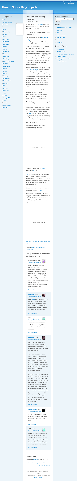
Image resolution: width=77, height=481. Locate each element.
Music (5, 73)
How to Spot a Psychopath (19, 7)
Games (5, 46)
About (63, 3)
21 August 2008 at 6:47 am (34, 411)
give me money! (61, 37)
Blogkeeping (6, 32)
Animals (5, 24)
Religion (5, 83)
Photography (6, 78)
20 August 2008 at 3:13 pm (34, 319)
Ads (4, 19)
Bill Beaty (44, 168)
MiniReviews (6, 66)
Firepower (6, 44)
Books (5, 34)
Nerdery (5, 76)
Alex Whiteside (32, 409)
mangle (31, 113)
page (33, 299)
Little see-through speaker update (36, 463)
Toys (4, 100)
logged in (35, 459)
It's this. (40, 190)
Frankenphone (60, 51)
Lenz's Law (29, 120)
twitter (58, 40)
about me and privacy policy (64, 27)
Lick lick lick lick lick (44, 465)
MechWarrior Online (8, 61)
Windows (5, 107)
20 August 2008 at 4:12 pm (34, 339)
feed (58, 32)
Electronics (6, 41)
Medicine (5, 63)
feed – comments (61, 35)
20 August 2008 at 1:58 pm (34, 296)
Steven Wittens (38, 477)
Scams (5, 86)
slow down (30, 104)
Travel (5, 103)
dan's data (59, 30)
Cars (4, 37)
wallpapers (59, 42)
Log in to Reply (32, 290)
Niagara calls (60, 49)
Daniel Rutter (32, 294)
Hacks (5, 49)
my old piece (39, 24)
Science (5, 88)
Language (6, 56)
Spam (5, 95)
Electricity (6, 39)
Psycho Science (7, 81)
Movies (5, 71)
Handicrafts (6, 51)
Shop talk (6, 90)
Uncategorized (7, 105)
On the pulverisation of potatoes (65, 54)
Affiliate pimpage (8, 22)
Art (4, 27)
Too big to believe (61, 56)
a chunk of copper (33, 70)
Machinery (6, 59)
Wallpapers (71, 3)
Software (5, 93)
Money (5, 68)
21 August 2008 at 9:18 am (34, 430)
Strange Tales (7, 98)
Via (27, 174)
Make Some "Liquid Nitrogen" (32, 241)
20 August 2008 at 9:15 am (34, 262)
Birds (4, 29)
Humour (5, 54)
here (34, 170)
